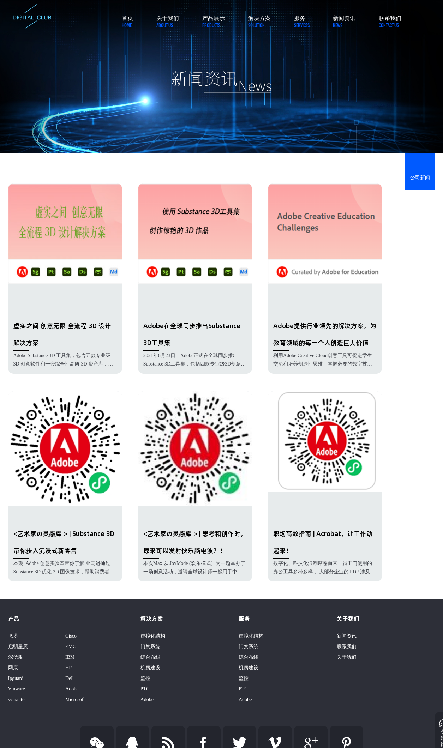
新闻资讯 (347, 636)
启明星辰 (18, 646)
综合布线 (150, 657)
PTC (145, 689)
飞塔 (13, 636)
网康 (13, 667)
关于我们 (347, 657)
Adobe (71, 689)
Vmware (16, 689)
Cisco (71, 636)
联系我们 (347, 646)
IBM (69, 657)
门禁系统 (150, 646)
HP (68, 667)
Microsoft (75, 699)
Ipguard (16, 678)
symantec (17, 699)
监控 (145, 678)
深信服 (15, 657)
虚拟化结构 (152, 636)
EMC (70, 646)
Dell (69, 678)
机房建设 (150, 667)
